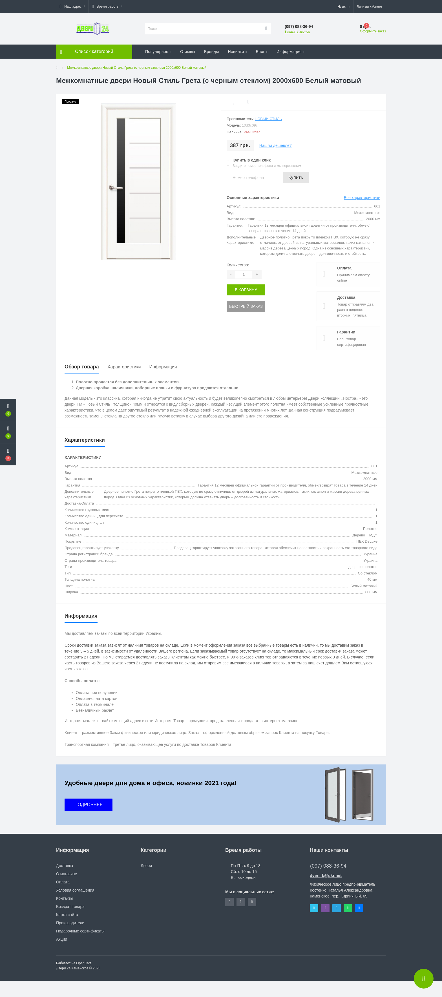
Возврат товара (70, 906)
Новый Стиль (268, 119)
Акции (61, 939)
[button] (72, 6)
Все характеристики (362, 197)
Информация (290, 51)
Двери (146, 865)
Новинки (237, 51)
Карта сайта (67, 914)
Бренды (211, 51)
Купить (295, 177)
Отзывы (187, 51)
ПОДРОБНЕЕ (88, 804)
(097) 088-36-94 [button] (328, 866)
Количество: (238, 265)
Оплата (344, 268)
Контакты (64, 898)
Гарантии (346, 332)
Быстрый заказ (246, 306)
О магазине (66, 874)
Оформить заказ (373, 31)
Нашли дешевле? (275, 145)
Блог (261, 51)
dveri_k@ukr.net (326, 875)
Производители (70, 923)
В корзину (246, 290)
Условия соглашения (75, 890)
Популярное (158, 51)
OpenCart (83, 963)
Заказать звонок (297, 32)
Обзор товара (82, 367)
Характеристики (124, 366)
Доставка (346, 297)
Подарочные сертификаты (80, 931)
